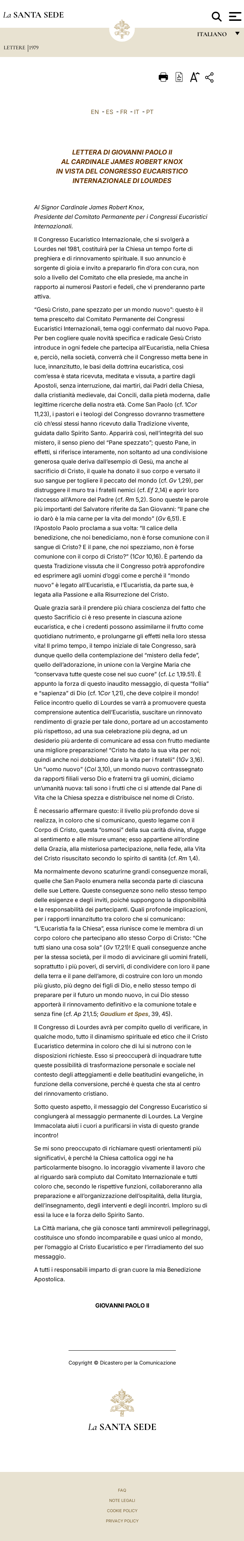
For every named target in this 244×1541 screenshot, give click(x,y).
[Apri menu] (234, 16)
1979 (33, 47)
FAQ (122, 1490)
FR (123, 111)
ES (109, 111)
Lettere (15, 47)
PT (150, 111)
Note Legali (122, 1500)
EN (95, 111)
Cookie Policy (122, 1510)
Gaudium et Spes (124, 1013)
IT (136, 111)
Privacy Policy (122, 1520)
